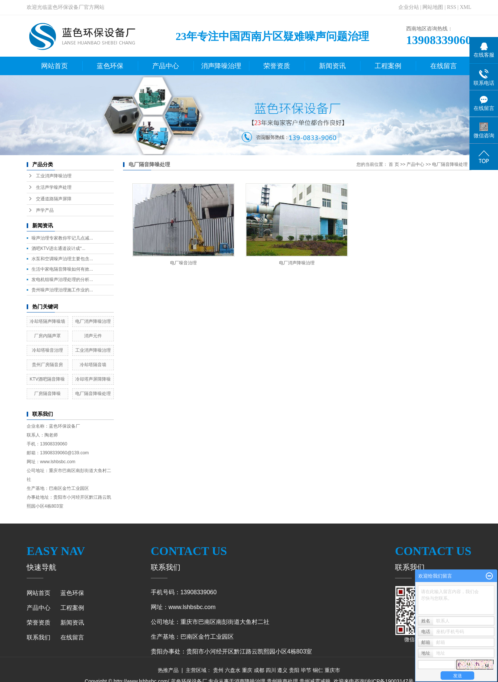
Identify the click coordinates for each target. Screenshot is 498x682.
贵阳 (294, 670)
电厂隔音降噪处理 (93, 393)
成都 (259, 670)
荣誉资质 (276, 66)
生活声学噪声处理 (54, 187)
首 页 (394, 164)
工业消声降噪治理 (54, 175)
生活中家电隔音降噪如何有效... (62, 269)
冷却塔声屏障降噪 (93, 379)
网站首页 (54, 66)
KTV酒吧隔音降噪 (47, 379)
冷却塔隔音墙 (93, 364)
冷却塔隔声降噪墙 (47, 321)
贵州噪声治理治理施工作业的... (62, 289)
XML (465, 7)
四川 (271, 670)
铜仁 (318, 670)
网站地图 (432, 7)
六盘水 (232, 670)
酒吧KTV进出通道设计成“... (58, 248)
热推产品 (168, 670)
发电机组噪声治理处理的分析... (62, 279)
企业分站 (408, 7)
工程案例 (388, 66)
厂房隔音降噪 (47, 393)
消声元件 (93, 335)
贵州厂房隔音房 (47, 364)
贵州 (218, 670)
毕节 (306, 670)
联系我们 (38, 637)
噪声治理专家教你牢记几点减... (62, 238)
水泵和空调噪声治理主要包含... (62, 258)
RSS (451, 7)
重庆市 (332, 670)
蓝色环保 (110, 66)
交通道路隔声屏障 (54, 198)
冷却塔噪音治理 (47, 350)
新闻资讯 (332, 66)
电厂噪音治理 (183, 262)
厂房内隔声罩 (47, 335)
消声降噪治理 (221, 66)
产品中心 (165, 66)
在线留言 (443, 66)
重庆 (247, 670)
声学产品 (45, 210)
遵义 (282, 670)
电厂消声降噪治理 (93, 321)
